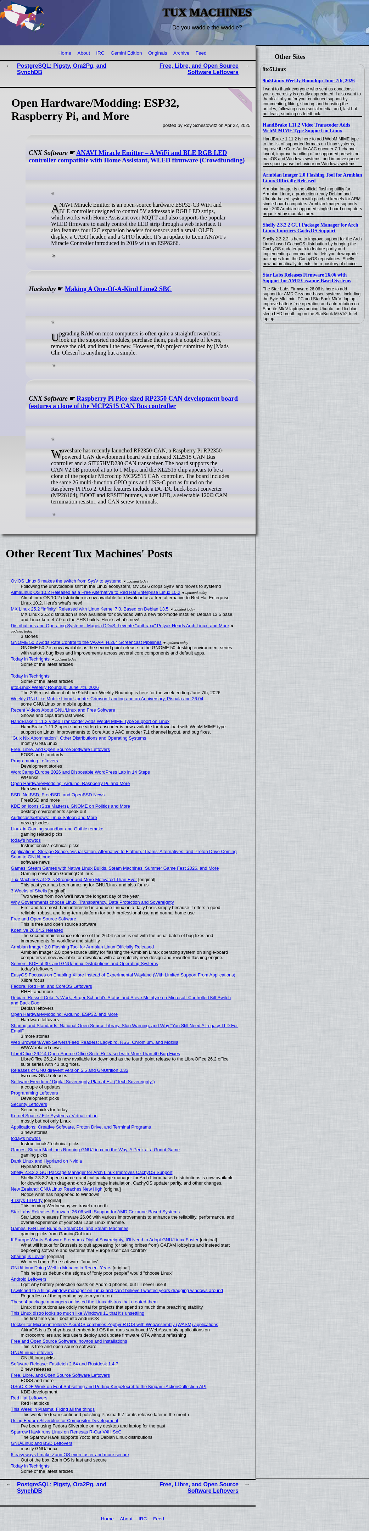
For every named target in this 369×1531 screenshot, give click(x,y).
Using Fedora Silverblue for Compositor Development (64, 1420)
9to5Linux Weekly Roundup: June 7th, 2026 (309, 80)
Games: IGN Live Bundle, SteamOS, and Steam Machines (69, 1228)
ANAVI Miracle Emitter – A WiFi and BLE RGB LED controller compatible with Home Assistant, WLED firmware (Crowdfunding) (137, 156)
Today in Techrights (30, 659)
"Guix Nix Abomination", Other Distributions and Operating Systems (78, 738)
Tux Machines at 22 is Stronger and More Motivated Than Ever (74, 879)
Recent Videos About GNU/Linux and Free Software (63, 710)
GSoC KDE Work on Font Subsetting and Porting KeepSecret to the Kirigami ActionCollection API (109, 1386)
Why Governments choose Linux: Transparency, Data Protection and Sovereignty (92, 902)
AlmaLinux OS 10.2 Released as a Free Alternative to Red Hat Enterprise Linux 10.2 (95, 592)
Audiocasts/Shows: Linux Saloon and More (54, 817)
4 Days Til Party (27, 1200)
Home (64, 53)
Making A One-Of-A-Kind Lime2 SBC (118, 289)
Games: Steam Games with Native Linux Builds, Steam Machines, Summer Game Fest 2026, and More (115, 868)
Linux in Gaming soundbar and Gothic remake (57, 828)
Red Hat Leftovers (29, 1398)
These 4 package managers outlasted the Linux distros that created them (84, 1301)
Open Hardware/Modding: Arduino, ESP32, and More (64, 1014)
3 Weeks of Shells (29, 890)
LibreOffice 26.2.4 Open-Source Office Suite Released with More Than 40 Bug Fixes (95, 1053)
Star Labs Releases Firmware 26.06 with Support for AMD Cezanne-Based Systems (307, 277)
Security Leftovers (29, 1104)
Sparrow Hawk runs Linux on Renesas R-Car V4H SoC (66, 1432)
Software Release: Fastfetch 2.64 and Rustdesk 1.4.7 (64, 1363)
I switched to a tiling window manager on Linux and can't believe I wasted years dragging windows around (117, 1290)
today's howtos (26, 840)
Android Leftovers (28, 1279)
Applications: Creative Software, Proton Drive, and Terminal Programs (81, 1127)
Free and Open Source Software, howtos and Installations (69, 1341)
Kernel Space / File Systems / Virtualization (54, 1115)
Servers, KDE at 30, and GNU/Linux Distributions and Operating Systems (84, 963)
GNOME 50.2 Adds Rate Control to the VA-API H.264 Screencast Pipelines (86, 642)
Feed (201, 53)
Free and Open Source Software (43, 919)
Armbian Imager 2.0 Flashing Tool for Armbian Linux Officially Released (312, 177)
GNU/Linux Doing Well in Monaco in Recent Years (61, 1267)
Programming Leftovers (34, 760)
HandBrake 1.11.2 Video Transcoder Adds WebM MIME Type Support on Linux (306, 127)
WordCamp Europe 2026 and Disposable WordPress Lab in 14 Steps (80, 772)
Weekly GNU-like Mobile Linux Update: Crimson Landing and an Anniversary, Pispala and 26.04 (107, 698)
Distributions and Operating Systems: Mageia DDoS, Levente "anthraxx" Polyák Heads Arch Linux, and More (120, 625)
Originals (157, 53)
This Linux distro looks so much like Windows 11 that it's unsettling (78, 1313)
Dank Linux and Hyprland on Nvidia (46, 1161)
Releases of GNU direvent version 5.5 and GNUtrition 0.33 (69, 1070)
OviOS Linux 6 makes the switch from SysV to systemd (66, 581)
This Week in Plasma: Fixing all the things (53, 1409)
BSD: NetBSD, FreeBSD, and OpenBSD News (58, 794)
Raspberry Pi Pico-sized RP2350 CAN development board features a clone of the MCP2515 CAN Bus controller (133, 402)
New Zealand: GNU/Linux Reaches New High (56, 1189)
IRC (100, 53)
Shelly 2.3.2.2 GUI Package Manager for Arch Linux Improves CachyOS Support (310, 227)
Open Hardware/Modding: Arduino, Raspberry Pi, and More (70, 783)
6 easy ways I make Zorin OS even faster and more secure (70, 1454)
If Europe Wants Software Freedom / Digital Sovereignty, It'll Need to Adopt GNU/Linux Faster (105, 1239)
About (83, 53)
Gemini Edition (126, 53)
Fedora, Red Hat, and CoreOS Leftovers (51, 986)
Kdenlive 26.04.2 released (37, 930)
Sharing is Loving (28, 1256)
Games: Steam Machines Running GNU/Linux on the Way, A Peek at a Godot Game (95, 1149)
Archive (181, 53)
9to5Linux (274, 69)
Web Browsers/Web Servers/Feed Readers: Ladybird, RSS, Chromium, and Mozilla (95, 1042)
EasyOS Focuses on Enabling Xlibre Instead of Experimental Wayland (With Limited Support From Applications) (123, 975)
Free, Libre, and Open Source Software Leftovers (199, 69)
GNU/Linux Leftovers (32, 1352)
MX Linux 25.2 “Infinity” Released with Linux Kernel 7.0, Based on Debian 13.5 (90, 609)
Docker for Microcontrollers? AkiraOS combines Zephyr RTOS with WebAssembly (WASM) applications (114, 1324)
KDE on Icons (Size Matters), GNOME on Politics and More (70, 806)
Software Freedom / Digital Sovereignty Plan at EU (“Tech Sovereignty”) (83, 1081)
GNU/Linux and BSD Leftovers (42, 1443)
